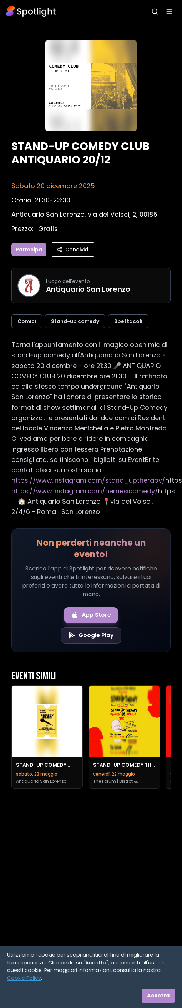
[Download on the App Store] (91, 615)
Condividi (73, 249)
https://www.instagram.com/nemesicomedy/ (84, 491)
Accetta (158, 995)
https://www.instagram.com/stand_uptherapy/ (88, 480)
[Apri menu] (169, 11)
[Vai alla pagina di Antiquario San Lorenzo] (28, 285)
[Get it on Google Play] (91, 635)
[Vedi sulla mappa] (84, 214)
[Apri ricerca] (155, 11)
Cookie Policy (24, 978)
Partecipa (29, 249)
